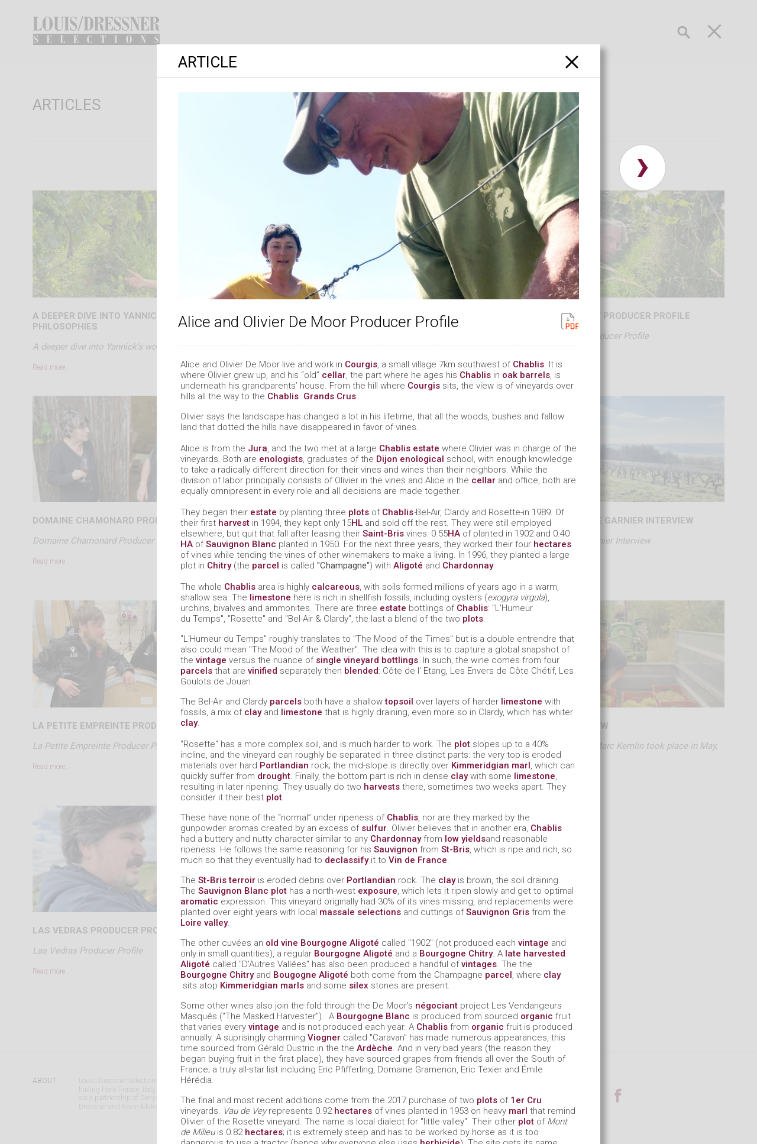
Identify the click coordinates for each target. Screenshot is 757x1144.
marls (292, 985)
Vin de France (418, 860)
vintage (211, 660)
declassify (346, 860)
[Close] (572, 61)
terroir (242, 880)
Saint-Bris (383, 533)
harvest (235, 523)
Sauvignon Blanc (241, 544)
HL (358, 523)
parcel (265, 565)
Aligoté (408, 565)
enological (422, 459)
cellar (334, 375)
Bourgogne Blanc (373, 1016)
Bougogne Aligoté (312, 975)
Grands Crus (329, 396)
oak (509, 375)
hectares (552, 544)
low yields (465, 838)
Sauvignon (396, 849)
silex (358, 985)
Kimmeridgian (480, 765)
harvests (382, 786)
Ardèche (375, 1048)
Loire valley (204, 922)
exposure (377, 891)
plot (462, 744)
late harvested (535, 953)
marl (521, 765)
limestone (270, 597)
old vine (282, 943)
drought (273, 776)
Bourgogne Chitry (456, 953)
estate (426, 448)
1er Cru (526, 1100)
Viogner (324, 1037)
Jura (257, 448)
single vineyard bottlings (367, 660)
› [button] (642, 167)
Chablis (528, 364)
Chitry (219, 565)
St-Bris (455, 849)
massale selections (360, 912)
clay (252, 712)
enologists (281, 459)
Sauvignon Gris (497, 912)
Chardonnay (467, 565)
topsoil (399, 701)
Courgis (361, 364)
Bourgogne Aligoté (339, 943)
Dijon (386, 459)
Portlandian (284, 765)
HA (454, 533)
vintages (479, 964)
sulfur (374, 828)
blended (361, 670)
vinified (262, 670)
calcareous (336, 586)
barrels (535, 375)
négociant (436, 1005)
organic (536, 1016)
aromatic (199, 901)
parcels (196, 670)
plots (358, 512)
